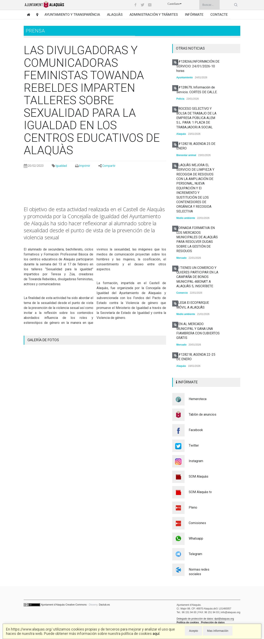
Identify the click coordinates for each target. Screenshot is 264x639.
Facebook (196, 430)
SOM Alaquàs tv (200, 492)
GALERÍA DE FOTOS (43, 340)
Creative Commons (76, 604)
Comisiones (197, 523)
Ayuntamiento (184, 77)
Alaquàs (115, 14)
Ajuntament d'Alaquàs (53, 604)
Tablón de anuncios (202, 414)
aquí (156, 633)
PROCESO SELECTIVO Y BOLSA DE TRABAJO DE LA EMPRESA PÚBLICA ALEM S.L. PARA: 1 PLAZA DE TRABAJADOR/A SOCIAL (196, 118)
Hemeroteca (197, 399)
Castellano (174, 3)
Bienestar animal (186, 155)
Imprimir (84, 165)
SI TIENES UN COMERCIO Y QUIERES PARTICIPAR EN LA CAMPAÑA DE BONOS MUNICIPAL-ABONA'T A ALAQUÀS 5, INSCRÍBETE (197, 277)
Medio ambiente (185, 218)
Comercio (182, 292)
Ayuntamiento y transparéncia (72, 14)
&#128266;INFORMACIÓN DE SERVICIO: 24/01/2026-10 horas (197, 66)
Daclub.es (104, 604)
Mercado (181, 257)
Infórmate (194, 14)
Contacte (219, 14)
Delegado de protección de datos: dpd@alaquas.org (205, 618)
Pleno (193, 507)
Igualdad (61, 165)
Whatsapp (196, 538)
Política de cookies (188, 622)
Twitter (194, 445)
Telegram (195, 554)
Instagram (196, 461)
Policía (180, 98)
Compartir (109, 165)
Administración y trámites (154, 14)
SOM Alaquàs (198, 476)
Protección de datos (213, 622)
